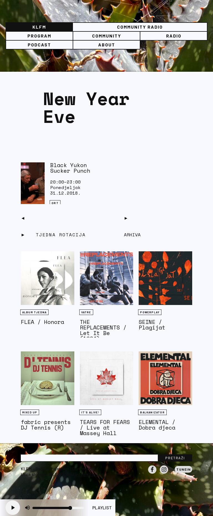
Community (106, 35)
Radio (173, 35)
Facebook (152, 473)
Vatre (86, 312)
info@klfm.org (89, 474)
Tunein (183, 469)
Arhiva (132, 234)
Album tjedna (34, 312)
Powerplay (149, 312)
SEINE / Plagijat (152, 324)
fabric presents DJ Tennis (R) (46, 424)
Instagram (164, 473)
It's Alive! (90, 412)
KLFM (39, 26)
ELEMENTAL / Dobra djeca (157, 424)
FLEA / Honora (42, 322)
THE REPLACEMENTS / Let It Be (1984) (103, 330)
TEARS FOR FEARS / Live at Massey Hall (105, 427)
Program (39, 35)
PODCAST (39, 44)
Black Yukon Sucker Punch (70, 168)
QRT (55, 203)
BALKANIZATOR (152, 412)
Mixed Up (29, 412)
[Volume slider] (58, 508)
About (106, 44)
